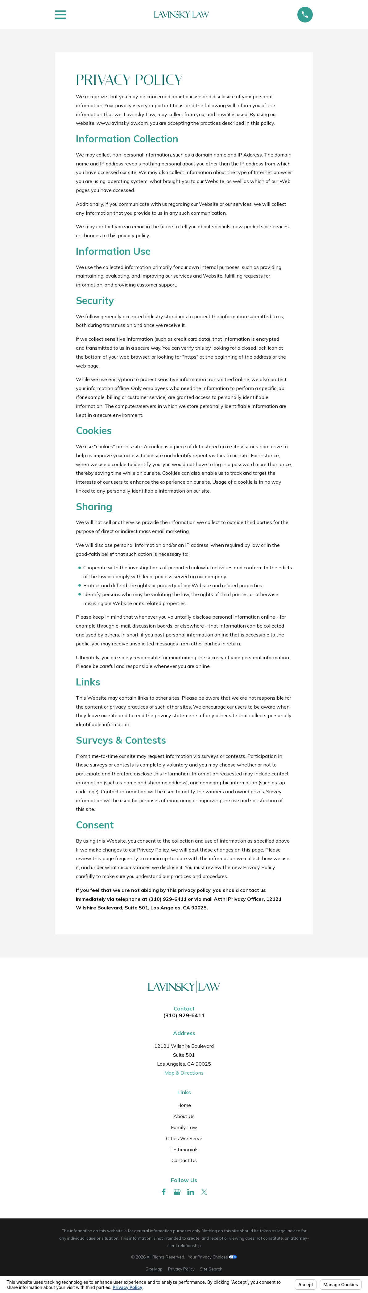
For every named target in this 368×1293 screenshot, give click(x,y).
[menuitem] (154, 1269)
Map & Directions (184, 1073)
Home (184, 1105)
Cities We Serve (184, 1138)
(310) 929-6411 (184, 1015)
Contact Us (184, 1160)
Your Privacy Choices (212, 1256)
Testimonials (184, 1149)
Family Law (184, 1127)
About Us (184, 1116)
